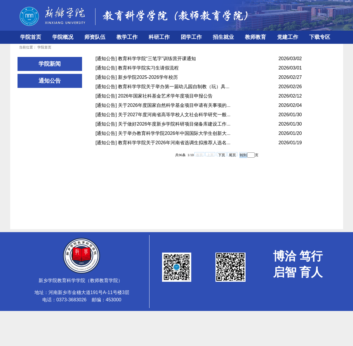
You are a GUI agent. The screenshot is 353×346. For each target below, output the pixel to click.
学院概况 (62, 37)
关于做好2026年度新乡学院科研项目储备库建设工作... (174, 123)
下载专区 (319, 37)
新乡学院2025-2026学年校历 (148, 77)
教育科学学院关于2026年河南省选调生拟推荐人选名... (174, 142)
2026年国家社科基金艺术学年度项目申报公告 (165, 95)
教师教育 (255, 37)
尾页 (232, 154)
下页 (221, 154)
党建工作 (287, 37)
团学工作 (191, 37)
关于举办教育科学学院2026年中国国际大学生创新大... (174, 133)
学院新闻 (50, 64)
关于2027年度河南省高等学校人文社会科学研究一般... (174, 114)
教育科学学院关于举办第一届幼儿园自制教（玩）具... (173, 86)
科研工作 (159, 37)
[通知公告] (106, 58)
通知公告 (50, 81)
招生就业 (223, 37)
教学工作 (127, 37)
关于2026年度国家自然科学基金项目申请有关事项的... (174, 105)
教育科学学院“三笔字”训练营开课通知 (157, 58)
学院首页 (30, 37)
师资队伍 (94, 37)
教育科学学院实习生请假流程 (148, 67)
